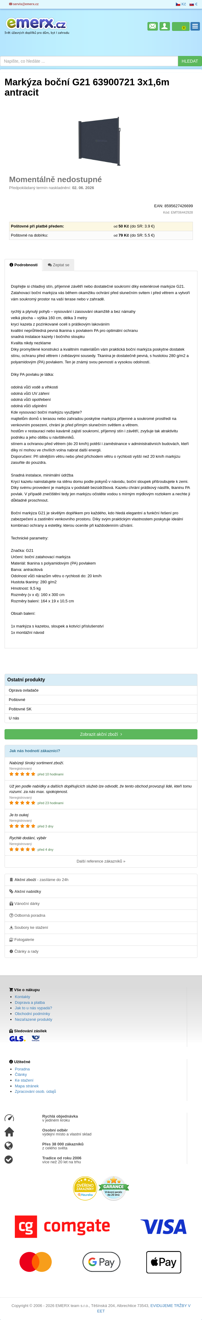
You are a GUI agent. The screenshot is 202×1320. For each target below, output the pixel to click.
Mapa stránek (27, 1086)
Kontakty (22, 996)
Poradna (22, 1069)
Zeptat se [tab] (58, 264)
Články (21, 1074)
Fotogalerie (21, 939)
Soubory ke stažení (28, 927)
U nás (14, 718)
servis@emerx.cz (24, 4)
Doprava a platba (30, 1002)
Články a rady (23, 951)
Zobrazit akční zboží (101, 734)
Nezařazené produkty (33, 1019)
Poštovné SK (20, 709)
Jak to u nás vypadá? (33, 1008)
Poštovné (17, 699)
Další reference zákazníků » (101, 861)
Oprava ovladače (23, 690)
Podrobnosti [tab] (23, 264)
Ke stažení (24, 1080)
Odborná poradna (27, 915)
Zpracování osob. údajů (35, 1091)
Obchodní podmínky (32, 1013)
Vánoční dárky (24, 903)
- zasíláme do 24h (38, 879)
